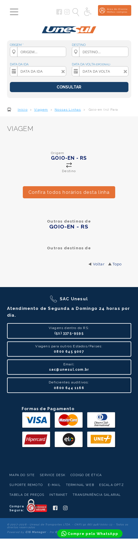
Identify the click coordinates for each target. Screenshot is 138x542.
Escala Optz (111, 485)
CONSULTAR (69, 87)
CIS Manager (35, 532)
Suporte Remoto (26, 485)
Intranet (58, 495)
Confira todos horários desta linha (69, 192)
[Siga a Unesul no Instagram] (67, 13)
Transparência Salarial (97, 495)
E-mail (54, 485)
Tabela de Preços (26, 495)
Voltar (99, 264)
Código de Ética (86, 475)
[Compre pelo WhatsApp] (90, 533)
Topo (117, 264)
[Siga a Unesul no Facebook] (59, 13)
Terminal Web (80, 485)
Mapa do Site (22, 475)
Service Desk (52, 475)
